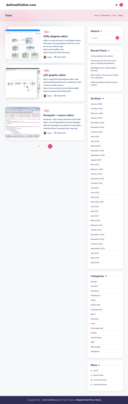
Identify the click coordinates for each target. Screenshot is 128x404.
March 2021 (95, 220)
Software (94, 319)
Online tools (95, 305)
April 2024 (95, 141)
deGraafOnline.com (21, 5)
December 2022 (97, 178)
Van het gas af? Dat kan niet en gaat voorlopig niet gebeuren (103, 62)
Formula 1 (94, 286)
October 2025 (97, 108)
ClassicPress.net (100, 384)
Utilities (94, 333)
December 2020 (97, 234)
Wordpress (95, 351)
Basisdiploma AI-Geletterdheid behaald (103, 69)
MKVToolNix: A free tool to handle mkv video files (104, 76)
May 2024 (95, 136)
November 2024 (97, 127)
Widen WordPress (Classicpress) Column (104, 83)
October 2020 (97, 244)
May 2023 (95, 164)
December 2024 (97, 123)
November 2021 (97, 202)
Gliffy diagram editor (55, 36)
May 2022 (95, 197)
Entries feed (98, 375)
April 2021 (95, 216)
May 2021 (95, 211)
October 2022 (97, 183)
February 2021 (97, 225)
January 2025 (96, 118)
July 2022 (95, 188)
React (93, 314)
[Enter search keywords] (105, 37)
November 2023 (97, 151)
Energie (94, 281)
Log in (95, 370)
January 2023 (96, 174)
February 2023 (97, 169)
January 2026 (96, 104)
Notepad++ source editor (58, 115)
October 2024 (97, 132)
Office (93, 300)
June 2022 (95, 192)
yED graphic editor (54, 75)
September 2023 (98, 155)
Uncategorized (97, 328)
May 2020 (95, 258)
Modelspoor (96, 295)
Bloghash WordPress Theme (88, 400)
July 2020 (95, 253)
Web (92, 342)
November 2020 (97, 239)
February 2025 (97, 113)
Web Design (95, 347)
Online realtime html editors (102, 56)
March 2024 (96, 146)
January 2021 (96, 230)
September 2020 (98, 248)
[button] (39, 146)
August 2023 (96, 160)
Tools (46, 32)
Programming (96, 309)
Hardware (95, 291)
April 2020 (95, 262)
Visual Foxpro (96, 337)
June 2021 (95, 206)
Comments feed (99, 380)
